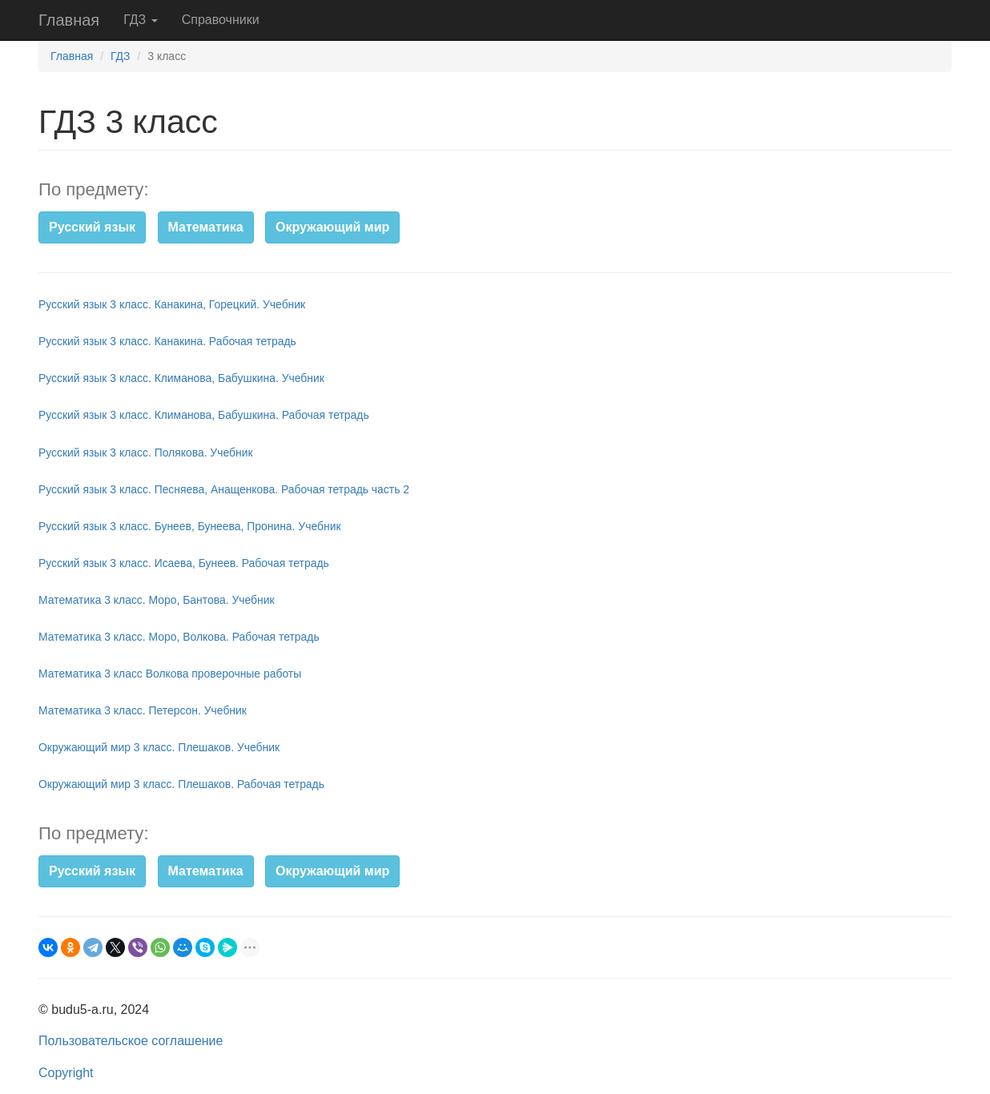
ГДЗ (121, 56)
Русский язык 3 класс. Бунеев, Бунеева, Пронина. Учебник (189, 526)
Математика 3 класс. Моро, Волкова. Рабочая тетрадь (179, 636)
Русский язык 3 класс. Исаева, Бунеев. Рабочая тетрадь (183, 563)
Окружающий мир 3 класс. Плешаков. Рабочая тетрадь (181, 784)
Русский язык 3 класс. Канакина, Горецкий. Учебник (171, 304)
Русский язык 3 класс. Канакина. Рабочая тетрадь (167, 341)
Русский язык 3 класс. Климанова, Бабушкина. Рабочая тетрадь (203, 414)
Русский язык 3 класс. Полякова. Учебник (145, 452)
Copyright (65, 1073)
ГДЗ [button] (140, 19)
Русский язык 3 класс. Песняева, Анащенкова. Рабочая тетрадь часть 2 (223, 489)
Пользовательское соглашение (130, 1041)
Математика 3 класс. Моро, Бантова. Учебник (156, 599)
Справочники (221, 19)
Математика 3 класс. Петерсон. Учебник (142, 710)
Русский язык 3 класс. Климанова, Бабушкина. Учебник (181, 378)
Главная (68, 20)
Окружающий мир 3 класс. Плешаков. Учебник (159, 747)
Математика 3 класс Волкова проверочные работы (169, 673)
